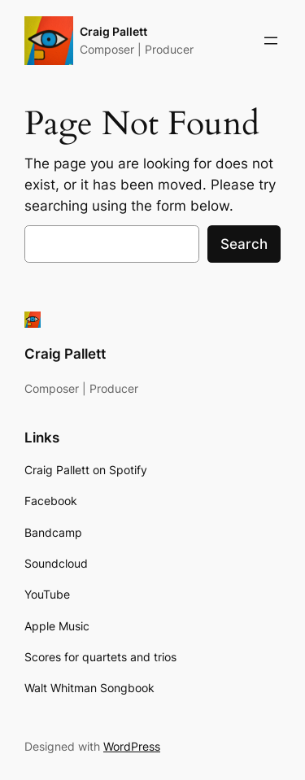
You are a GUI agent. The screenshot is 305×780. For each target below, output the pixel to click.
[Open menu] (271, 40)
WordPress (131, 746)
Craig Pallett (113, 31)
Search (244, 244)
